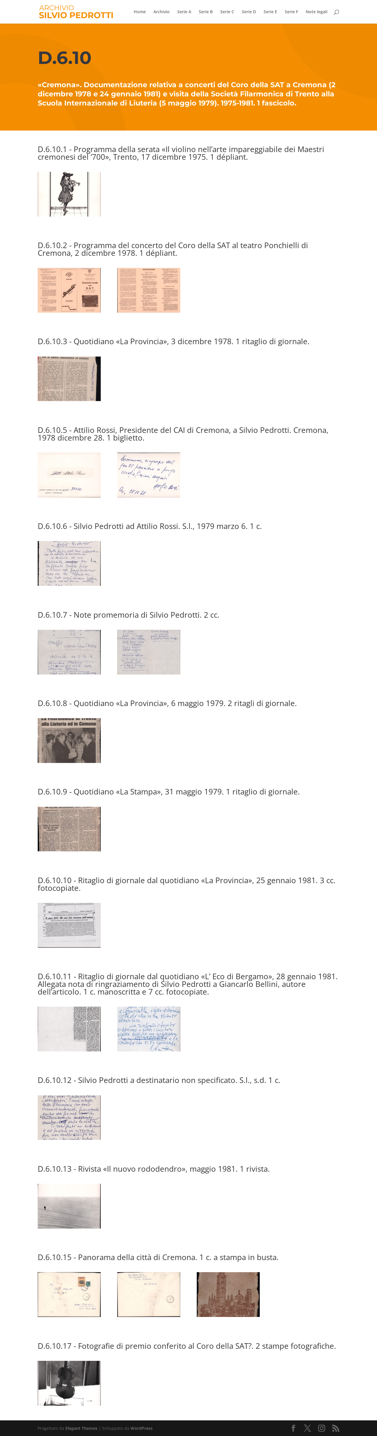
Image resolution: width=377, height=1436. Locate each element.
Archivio (161, 12)
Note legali (317, 12)
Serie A (184, 12)
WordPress (141, 1428)
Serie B (206, 12)
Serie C (227, 12)
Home (140, 12)
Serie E (270, 12)
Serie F (291, 12)
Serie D (249, 12)
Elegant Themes (81, 1428)
